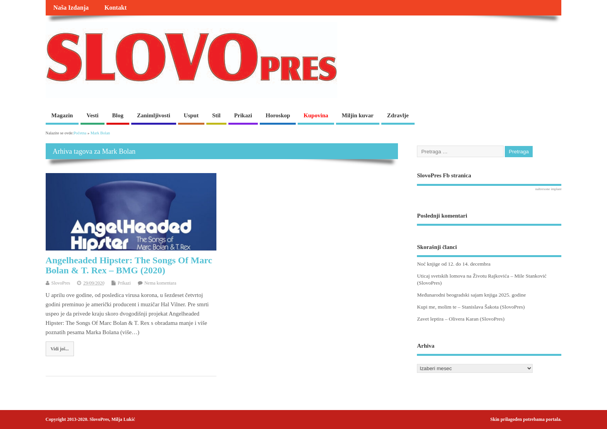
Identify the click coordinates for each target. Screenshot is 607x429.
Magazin (62, 115)
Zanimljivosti (153, 115)
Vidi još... (59, 349)
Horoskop (278, 115)
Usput (191, 115)
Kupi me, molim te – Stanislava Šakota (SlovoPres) (471, 307)
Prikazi (243, 115)
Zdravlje (398, 115)
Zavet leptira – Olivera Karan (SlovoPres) (460, 319)
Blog (117, 115)
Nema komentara (160, 283)
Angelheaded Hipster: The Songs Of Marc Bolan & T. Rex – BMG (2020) (129, 265)
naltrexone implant (548, 189)
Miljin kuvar (358, 115)
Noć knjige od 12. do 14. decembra (453, 264)
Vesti (92, 115)
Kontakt (116, 7)
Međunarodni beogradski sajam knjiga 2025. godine (471, 295)
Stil (216, 115)
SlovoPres (60, 283)
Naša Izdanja (71, 7)
